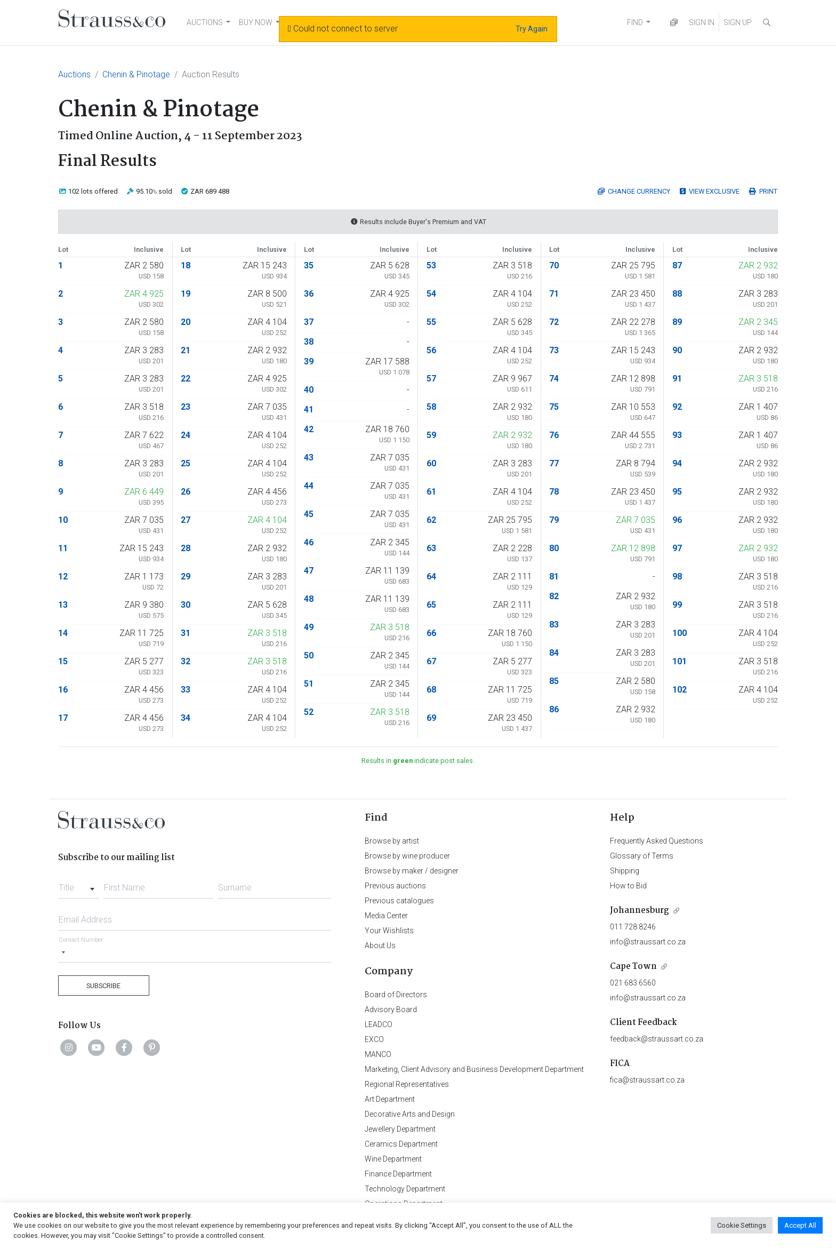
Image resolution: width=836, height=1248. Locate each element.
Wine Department (393, 1159)
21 (185, 350)
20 (185, 322)
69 (431, 718)
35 (309, 265)
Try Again (532, 29)
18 (185, 265)
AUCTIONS (205, 22)
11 (63, 548)
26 (185, 492)
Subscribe (103, 986)
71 (554, 294)
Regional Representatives (407, 1084)
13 (63, 605)
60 (431, 463)
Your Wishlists (389, 930)
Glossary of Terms (641, 856)
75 (554, 407)
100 (679, 633)
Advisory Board (391, 1009)
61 (431, 492)
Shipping (624, 871)
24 (185, 435)
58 (431, 407)
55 (431, 322)
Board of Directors (396, 994)
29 (185, 576)
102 (679, 690)
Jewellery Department (400, 1129)
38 (309, 342)
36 (309, 294)
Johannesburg (639, 910)
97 (677, 548)
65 (431, 605)
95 (677, 492)
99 (677, 605)
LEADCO (378, 1024)
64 (431, 576)
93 (677, 435)
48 (309, 599)
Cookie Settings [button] (741, 1225)
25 (185, 463)
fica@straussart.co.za (647, 1080)
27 (185, 520)
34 (185, 718)
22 (185, 378)
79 (554, 520)
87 (677, 265)
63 (431, 548)
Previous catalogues (399, 900)
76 (554, 435)
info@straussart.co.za (648, 941)
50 (309, 655)
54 (431, 294)
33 (185, 690)
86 (554, 709)
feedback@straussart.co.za (656, 1039)
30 (185, 605)
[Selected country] (63, 952)
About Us (380, 945)
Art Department (390, 1099)
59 (431, 435)
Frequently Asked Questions (656, 841)
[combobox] (78, 885)
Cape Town (633, 966)
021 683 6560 (633, 983)
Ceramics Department (401, 1144)
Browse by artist (392, 841)
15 (63, 661)
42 (309, 429)
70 (554, 265)
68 (431, 690)
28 (185, 548)
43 (309, 457)
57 (431, 378)
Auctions (74, 74)
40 (309, 390)
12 (63, 576)
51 (309, 684)
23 (185, 407)
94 (677, 463)
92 (677, 407)
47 (309, 571)
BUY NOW (255, 22)
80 (554, 548)
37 (309, 322)
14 (63, 633)
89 (677, 322)
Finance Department (398, 1174)
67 (431, 661)
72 (554, 322)
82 (554, 596)
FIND (635, 22)
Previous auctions (395, 885)
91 (677, 378)
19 (185, 294)
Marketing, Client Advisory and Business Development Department (474, 1069)
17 (63, 718)
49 (309, 627)
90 (677, 350)
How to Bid (628, 885)
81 (554, 576)
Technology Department (405, 1189)
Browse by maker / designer (412, 871)
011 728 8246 (633, 927)
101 (679, 661)
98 (677, 576)
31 (185, 633)
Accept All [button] (800, 1225)
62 (431, 520)
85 (554, 681)
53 (431, 265)
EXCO (374, 1039)
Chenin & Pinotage (136, 74)
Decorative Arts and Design (410, 1114)
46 (309, 542)
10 (63, 520)
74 (554, 378)
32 (185, 661)
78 (554, 492)
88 (677, 294)
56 (431, 350)
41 (309, 409)
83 (554, 624)
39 (309, 361)
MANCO (378, 1054)
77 (554, 463)
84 (554, 653)
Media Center (386, 915)
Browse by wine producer (407, 856)
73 (554, 350)
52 (309, 712)
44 (309, 486)
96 (677, 520)
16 (63, 690)
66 (431, 633)
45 (309, 514)
